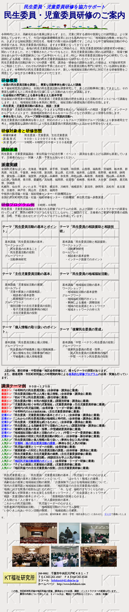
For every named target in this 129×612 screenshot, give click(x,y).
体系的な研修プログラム (83, 374)
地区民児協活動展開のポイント (33, 461)
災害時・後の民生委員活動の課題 (35, 443)
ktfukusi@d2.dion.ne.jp (65, 580)
